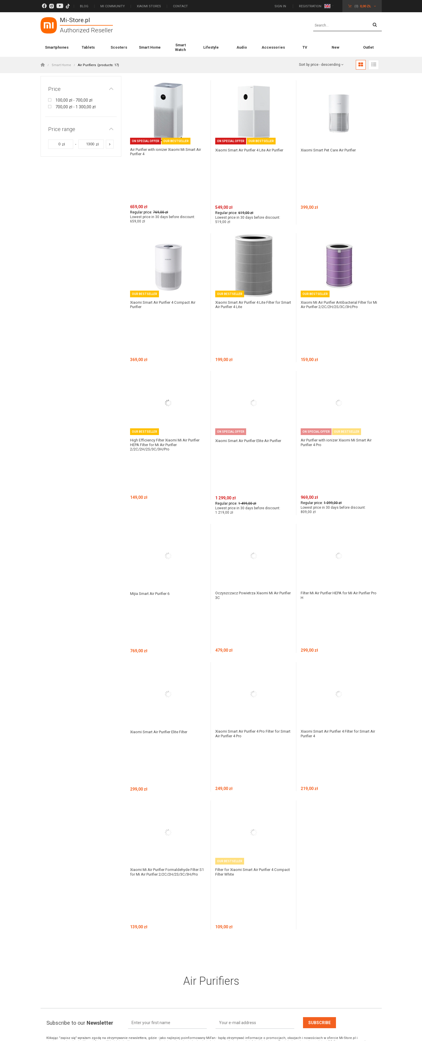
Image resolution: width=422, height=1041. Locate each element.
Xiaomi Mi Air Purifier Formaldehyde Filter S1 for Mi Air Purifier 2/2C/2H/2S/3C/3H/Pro (168, 652)
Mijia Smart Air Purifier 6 (152, 460)
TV (304, 47)
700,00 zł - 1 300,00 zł (75, 107)
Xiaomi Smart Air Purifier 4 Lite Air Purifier (246, 152)
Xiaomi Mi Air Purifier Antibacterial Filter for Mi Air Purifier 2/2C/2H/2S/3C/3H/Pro (339, 260)
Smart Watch (180, 47)
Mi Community (112, 6)
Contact (180, 6)
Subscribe (319, 761)
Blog (84, 6)
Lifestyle (211, 47)
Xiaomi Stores (149, 6)
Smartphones (57, 47)
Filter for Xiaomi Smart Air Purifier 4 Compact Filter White (248, 650)
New (335, 47)
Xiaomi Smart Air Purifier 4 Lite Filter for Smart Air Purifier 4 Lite (251, 260)
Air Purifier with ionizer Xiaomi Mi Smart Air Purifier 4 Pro (337, 354)
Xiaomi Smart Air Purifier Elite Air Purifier (252, 352)
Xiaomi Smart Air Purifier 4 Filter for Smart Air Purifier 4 (333, 556)
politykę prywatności (118, 785)
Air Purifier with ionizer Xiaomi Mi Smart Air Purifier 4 (166, 152)
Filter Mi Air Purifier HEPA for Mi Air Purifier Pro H (332, 462)
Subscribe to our (79, 762)
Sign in (280, 6)
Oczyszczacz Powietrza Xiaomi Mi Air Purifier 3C (250, 462)
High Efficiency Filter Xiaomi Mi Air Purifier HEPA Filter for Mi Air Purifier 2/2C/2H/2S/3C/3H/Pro (168, 356)
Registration (310, 6)
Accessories (273, 47)
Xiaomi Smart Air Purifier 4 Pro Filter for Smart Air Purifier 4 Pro (251, 556)
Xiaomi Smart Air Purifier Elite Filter (162, 554)
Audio (242, 47)
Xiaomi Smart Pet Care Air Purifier (332, 150)
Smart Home (150, 47)
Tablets (88, 47)
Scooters (119, 47)
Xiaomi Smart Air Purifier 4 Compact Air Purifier (166, 260)
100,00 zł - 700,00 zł (73, 100)
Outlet (368, 47)
